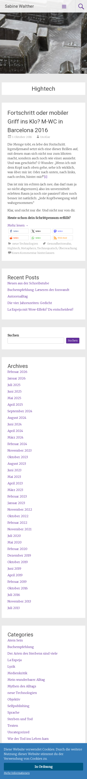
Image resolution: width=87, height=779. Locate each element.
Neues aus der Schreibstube (28, 283)
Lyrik (11, 666)
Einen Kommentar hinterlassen (33, 253)
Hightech (14, 248)
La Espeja (15, 660)
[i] (45, 177)
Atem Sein (15, 640)
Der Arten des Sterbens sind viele (33, 653)
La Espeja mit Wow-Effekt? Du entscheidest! (40, 309)
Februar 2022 (17, 523)
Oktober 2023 (18, 457)
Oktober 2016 (18, 588)
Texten (13, 725)
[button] (18, 231)
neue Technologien (25, 243)
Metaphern (28, 248)
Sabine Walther (19, 6)
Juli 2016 (14, 595)
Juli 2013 (14, 608)
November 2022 (20, 509)
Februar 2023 (17, 496)
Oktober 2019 (18, 562)
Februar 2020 (17, 549)
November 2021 (20, 529)
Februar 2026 (17, 372)
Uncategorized (18, 732)
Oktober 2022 (18, 516)
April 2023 (15, 483)
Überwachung (68, 248)
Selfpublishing (18, 706)
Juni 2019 (14, 568)
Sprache (13, 712)
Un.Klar (45, 137)
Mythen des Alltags (22, 686)
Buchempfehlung (21, 647)
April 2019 (15, 575)
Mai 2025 (14, 398)
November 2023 (20, 450)
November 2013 (19, 601)
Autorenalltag (18, 296)
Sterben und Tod (20, 719)
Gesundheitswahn (59, 243)
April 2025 (15, 404)
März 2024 (15, 437)
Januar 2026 (17, 378)
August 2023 (17, 464)
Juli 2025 (14, 385)
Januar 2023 (16, 503)
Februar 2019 (17, 582)
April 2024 (15, 431)
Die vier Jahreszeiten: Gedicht (30, 303)
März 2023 (15, 490)
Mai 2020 (15, 542)
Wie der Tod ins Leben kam (28, 739)
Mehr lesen (18, 225)
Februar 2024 (17, 444)
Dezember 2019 (19, 555)
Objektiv (14, 699)
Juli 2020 (14, 536)
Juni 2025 (15, 391)
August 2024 (17, 418)
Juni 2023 (14, 470)
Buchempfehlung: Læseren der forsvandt (38, 290)
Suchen (13, 335)
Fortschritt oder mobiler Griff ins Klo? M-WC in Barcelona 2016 (38, 121)
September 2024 (20, 411)
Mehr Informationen (17, 773)
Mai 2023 (14, 477)
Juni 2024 (15, 424)
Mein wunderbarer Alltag (26, 680)
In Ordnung (44, 767)
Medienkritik (17, 673)
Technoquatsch (47, 248)
